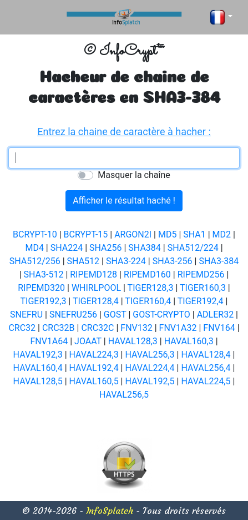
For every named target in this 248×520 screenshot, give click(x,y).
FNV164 (219, 328)
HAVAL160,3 (189, 341)
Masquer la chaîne (134, 175)
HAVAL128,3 (133, 341)
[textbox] (124, 158)
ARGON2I (132, 234)
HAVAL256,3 (149, 354)
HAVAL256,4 (205, 368)
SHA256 (105, 247)
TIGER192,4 (201, 301)
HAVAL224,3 (94, 354)
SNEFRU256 (73, 314)
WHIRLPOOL (96, 288)
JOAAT (88, 341)
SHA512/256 (34, 261)
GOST (115, 314)
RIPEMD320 (41, 288)
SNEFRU (26, 314)
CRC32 (22, 328)
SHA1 (194, 234)
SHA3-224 (126, 261)
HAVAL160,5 (94, 381)
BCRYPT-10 (35, 234)
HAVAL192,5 (149, 381)
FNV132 (136, 328)
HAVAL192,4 (94, 368)
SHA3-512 (44, 274)
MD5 (167, 234)
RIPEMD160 (147, 274)
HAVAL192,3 (38, 354)
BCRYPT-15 (86, 234)
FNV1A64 (49, 341)
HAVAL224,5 (205, 381)
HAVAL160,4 (38, 368)
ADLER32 (215, 314)
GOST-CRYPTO (161, 314)
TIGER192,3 (44, 301)
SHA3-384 (219, 261)
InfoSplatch (109, 510)
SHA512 (83, 261)
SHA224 (66, 247)
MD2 (221, 234)
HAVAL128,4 (205, 354)
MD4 (34, 247)
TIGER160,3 (203, 288)
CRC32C (97, 328)
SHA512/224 (193, 247)
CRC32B (58, 328)
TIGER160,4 (148, 301)
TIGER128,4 (96, 301)
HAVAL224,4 (149, 368)
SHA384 (144, 247)
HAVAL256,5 (124, 394)
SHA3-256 (173, 261)
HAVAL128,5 (38, 381)
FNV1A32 (178, 328)
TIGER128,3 (151, 288)
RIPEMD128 (93, 274)
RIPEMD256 (201, 274)
